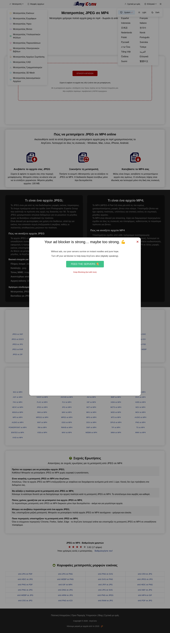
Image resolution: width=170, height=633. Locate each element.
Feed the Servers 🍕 (85, 264)
